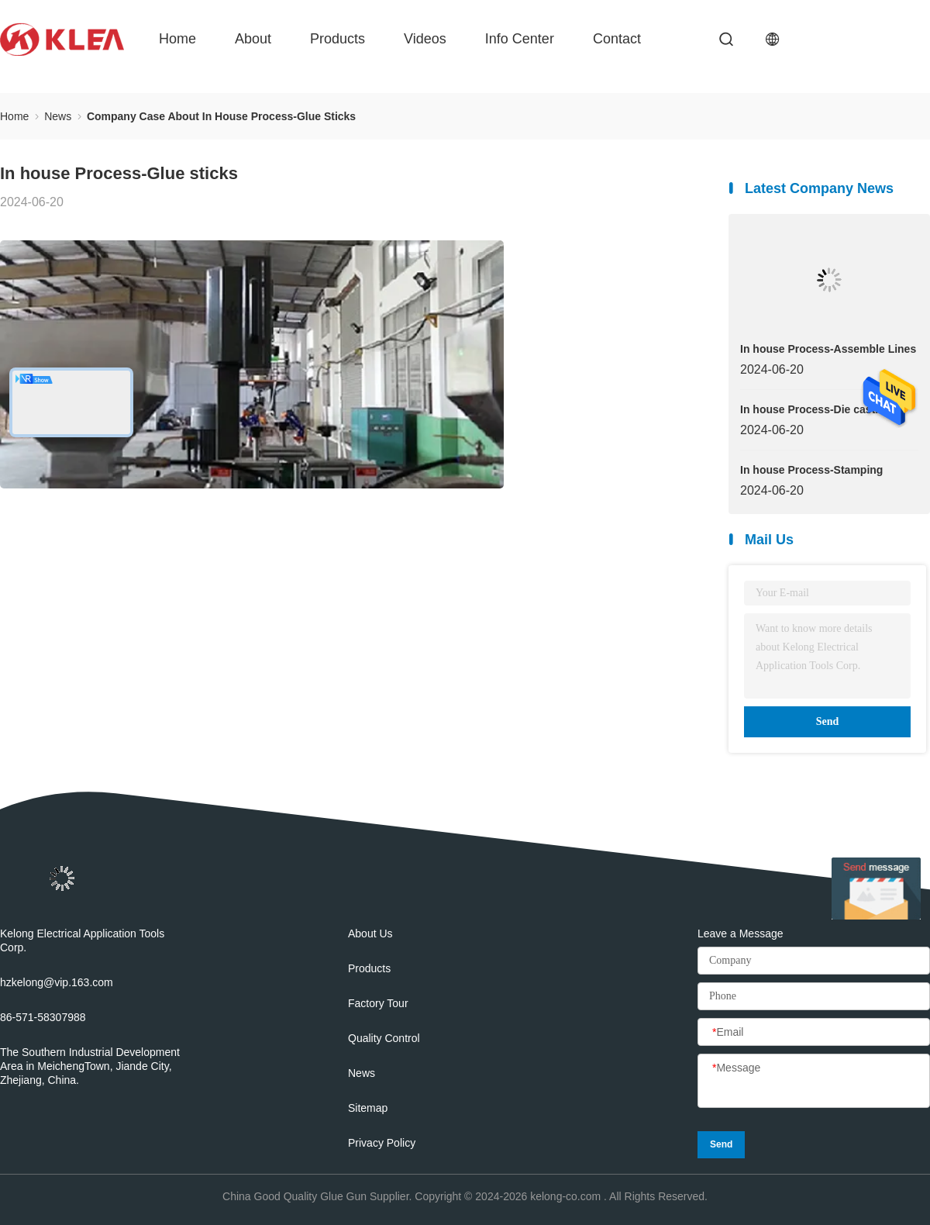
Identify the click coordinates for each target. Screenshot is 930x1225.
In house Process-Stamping (811, 470)
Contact (617, 39)
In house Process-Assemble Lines (828, 349)
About (253, 39)
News (361, 1073)
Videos (425, 39)
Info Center (519, 39)
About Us (370, 933)
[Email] (813, 1033)
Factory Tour (378, 1003)
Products (337, 39)
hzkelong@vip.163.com (56, 982)
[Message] (813, 1081)
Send (827, 721)
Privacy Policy (381, 1143)
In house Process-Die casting (815, 409)
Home (177, 39)
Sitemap (368, 1108)
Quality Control (384, 1038)
